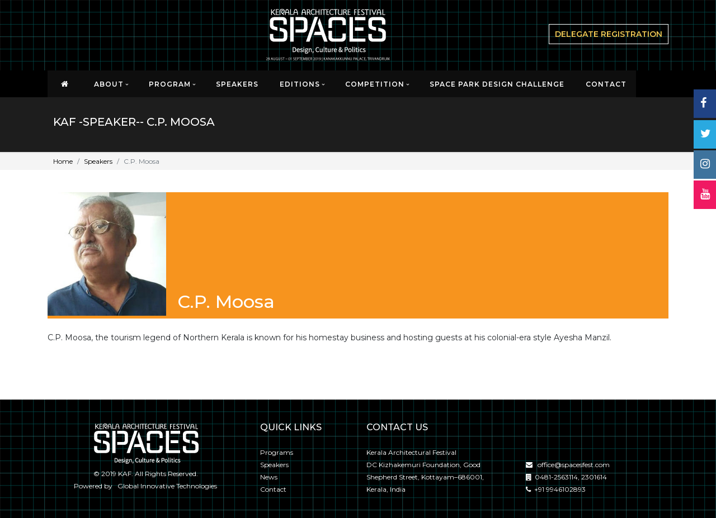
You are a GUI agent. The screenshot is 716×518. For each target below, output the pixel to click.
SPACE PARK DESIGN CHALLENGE (497, 84)
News (268, 477)
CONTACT (606, 84)
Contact (273, 489)
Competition (374, 84)
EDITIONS (300, 84)
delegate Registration (608, 34)
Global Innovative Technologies (165, 486)
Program (170, 84)
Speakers (237, 84)
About (109, 84)
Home (63, 161)
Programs (276, 452)
